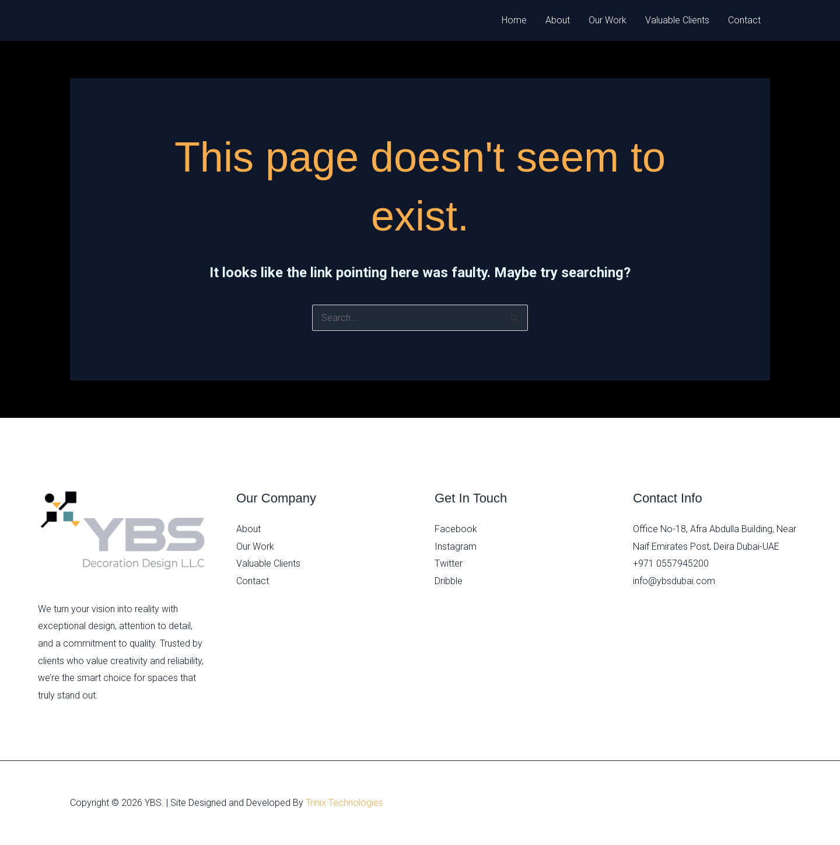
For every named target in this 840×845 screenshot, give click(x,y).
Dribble (449, 580)
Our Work (607, 20)
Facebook (456, 529)
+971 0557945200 (671, 563)
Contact (744, 20)
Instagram (456, 546)
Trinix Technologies (344, 802)
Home (514, 20)
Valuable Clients (677, 20)
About (557, 20)
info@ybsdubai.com (674, 580)
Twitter (449, 563)
